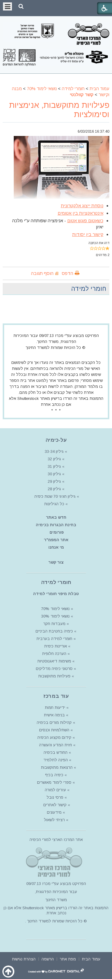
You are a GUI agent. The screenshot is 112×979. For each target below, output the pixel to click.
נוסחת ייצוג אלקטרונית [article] (82, 205)
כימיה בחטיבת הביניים (54, 631)
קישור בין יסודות (87, 234)
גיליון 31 (54, 466)
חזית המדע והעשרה (55, 745)
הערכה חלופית (54, 653)
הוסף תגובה (42, 273)
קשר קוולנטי (81, 94)
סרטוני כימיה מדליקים (54, 668)
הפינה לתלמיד (55, 760)
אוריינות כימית (55, 646)
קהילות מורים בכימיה (54, 722)
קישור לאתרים (54, 805)
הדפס (67, 273)
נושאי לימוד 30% (55, 616)
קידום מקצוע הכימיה (54, 737)
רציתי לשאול (54, 820)
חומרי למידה (73, 88)
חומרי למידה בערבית (54, 638)
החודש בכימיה (54, 752)
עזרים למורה (55, 790)
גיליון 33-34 (54, 451)
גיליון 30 (54, 474)
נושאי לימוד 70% (42, 88)
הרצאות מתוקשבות (56, 767)
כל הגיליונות (54, 504)
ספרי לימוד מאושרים (54, 782)
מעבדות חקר (54, 623)
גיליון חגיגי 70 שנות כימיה (54, 496)
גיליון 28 (54, 489)
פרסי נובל (55, 797)
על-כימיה (56, 440)
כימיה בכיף (54, 775)
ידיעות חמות (55, 707)
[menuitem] (91, 958)
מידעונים (54, 812)
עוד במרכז (56, 696)
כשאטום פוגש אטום (85, 220)
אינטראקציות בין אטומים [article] (80, 213)
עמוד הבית (99, 88)
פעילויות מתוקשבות (54, 676)
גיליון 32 (54, 459)
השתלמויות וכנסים (54, 730)
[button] (21, 6)
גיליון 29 (54, 481)
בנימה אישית (54, 715)
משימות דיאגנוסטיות (54, 661)
